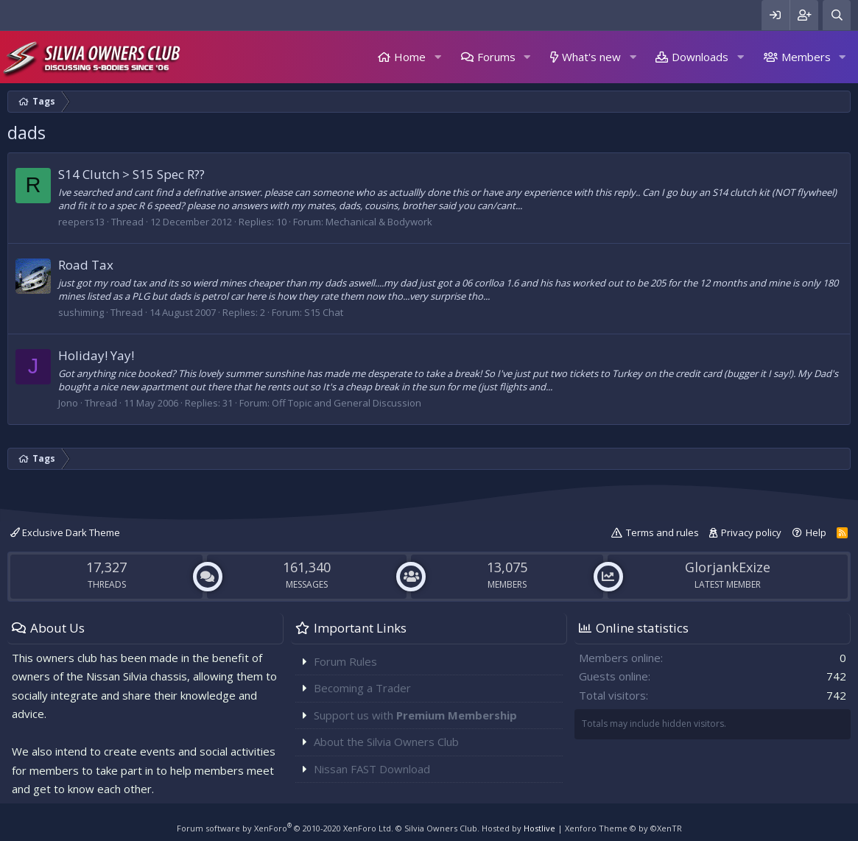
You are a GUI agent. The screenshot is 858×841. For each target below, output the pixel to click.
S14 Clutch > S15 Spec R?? (131, 174)
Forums (496, 56)
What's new (591, 56)
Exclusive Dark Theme (65, 532)
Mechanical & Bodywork (379, 221)
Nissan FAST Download (372, 768)
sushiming (81, 312)
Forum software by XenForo (285, 828)
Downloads (700, 56)
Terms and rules (662, 532)
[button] (437, 57)
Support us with (415, 715)
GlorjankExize (727, 567)
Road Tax (85, 264)
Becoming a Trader (362, 687)
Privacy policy (751, 532)
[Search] (837, 15)
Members (806, 56)
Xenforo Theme (623, 828)
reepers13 (81, 221)
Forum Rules (345, 661)
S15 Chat (323, 312)
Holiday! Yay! (96, 355)
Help (816, 532)
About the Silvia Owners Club (386, 741)
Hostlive (539, 828)
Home (410, 56)
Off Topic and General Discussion (346, 402)
